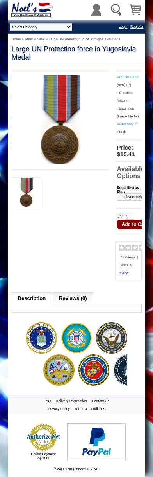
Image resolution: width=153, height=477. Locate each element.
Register (137, 27)
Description (32, 298)
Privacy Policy (59, 409)
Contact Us (100, 401)
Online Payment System (43, 456)
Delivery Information (71, 401)
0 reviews (128, 257)
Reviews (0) (73, 298)
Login (123, 27)
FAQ (47, 401)
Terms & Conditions (90, 409)
